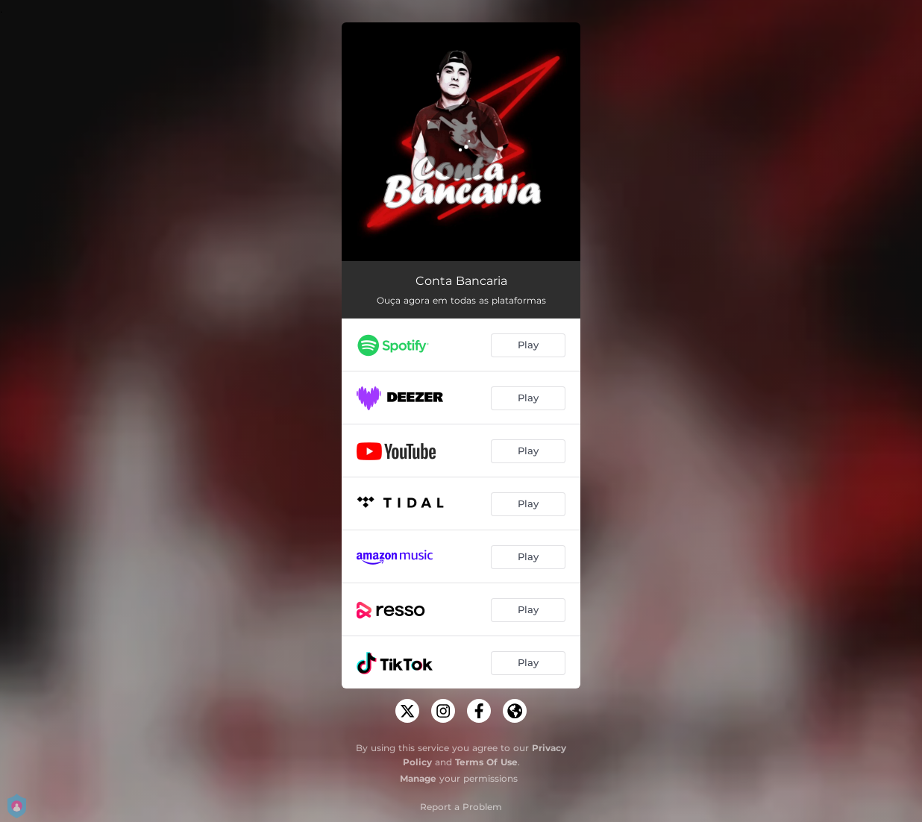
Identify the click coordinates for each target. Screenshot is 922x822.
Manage (418, 778)
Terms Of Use (486, 762)
